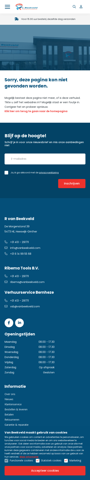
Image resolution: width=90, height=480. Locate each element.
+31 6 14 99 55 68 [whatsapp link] (18, 254)
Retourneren (12, 419)
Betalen (9, 414)
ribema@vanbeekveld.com (25, 282)
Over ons (10, 394)
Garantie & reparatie (17, 424)
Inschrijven (72, 183)
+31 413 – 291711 (17, 242)
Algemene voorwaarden (45, 457)
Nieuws (9, 399)
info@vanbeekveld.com (22, 248)
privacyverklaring (49, 172)
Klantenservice (13, 404)
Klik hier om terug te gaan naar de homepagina (36, 111)
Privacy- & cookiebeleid (45, 461)
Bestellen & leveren (16, 409)
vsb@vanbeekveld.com (22, 306)
